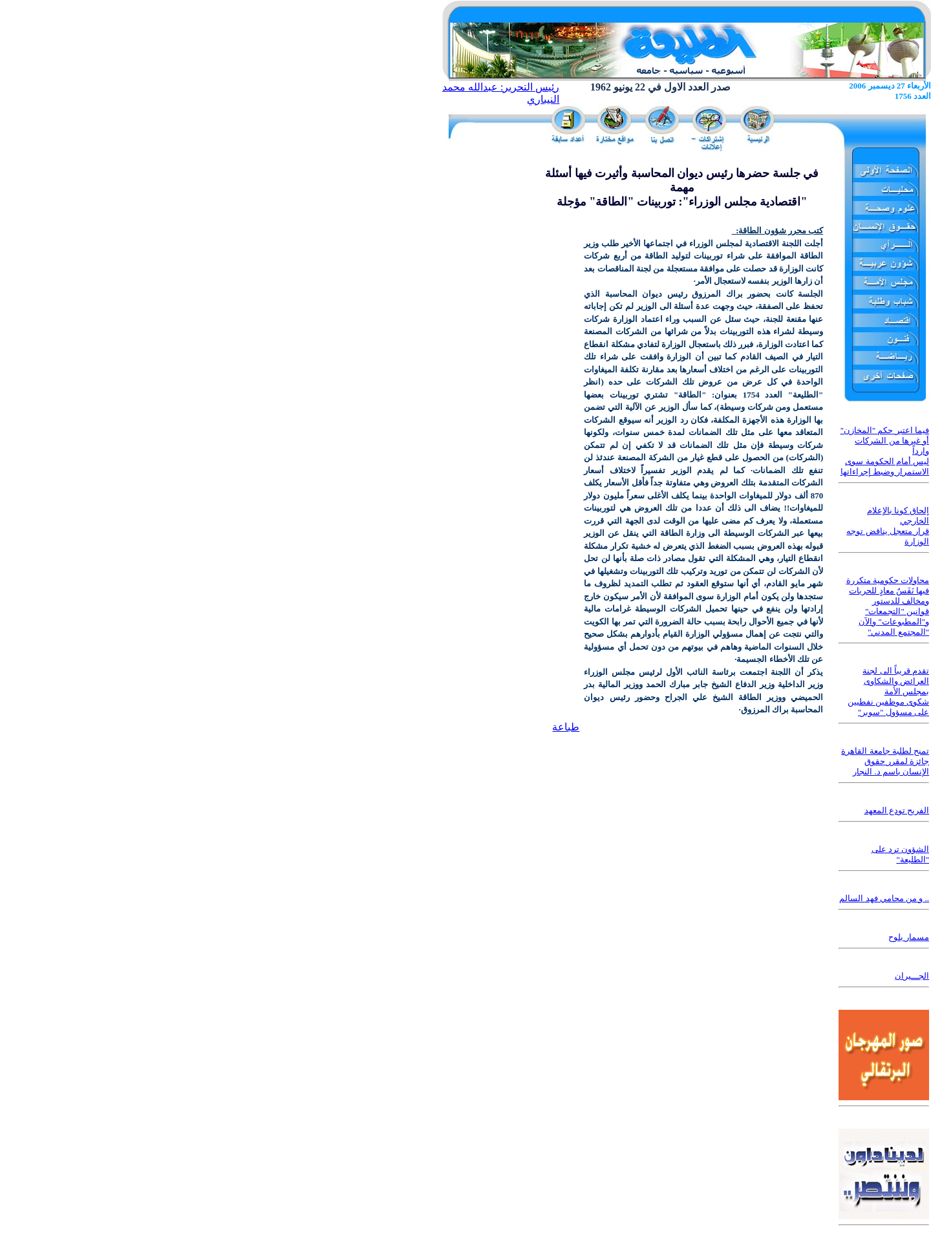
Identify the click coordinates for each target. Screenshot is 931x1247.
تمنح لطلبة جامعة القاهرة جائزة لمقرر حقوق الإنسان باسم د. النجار (885, 761)
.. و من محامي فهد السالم (884, 898)
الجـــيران (912, 976)
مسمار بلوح (908, 937)
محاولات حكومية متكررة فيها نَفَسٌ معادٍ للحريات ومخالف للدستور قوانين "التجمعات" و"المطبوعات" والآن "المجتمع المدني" (888, 606)
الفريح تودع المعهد (897, 810)
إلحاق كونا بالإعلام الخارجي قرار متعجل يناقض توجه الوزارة (887, 526)
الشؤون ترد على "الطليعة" (901, 854)
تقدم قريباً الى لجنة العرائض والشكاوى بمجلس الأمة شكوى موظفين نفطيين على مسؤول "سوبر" (889, 691)
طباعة (565, 726)
